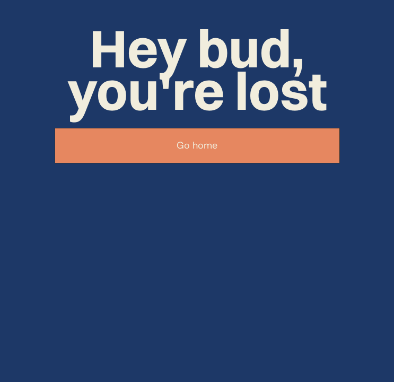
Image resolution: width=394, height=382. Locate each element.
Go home (197, 145)
